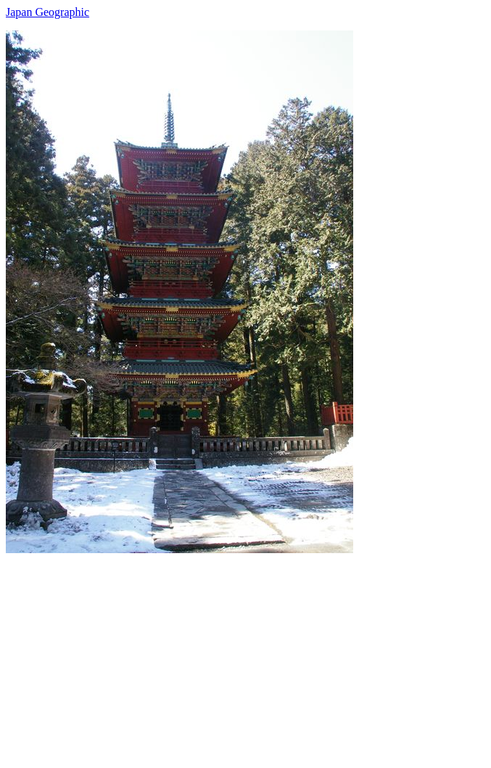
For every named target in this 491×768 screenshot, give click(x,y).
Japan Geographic (47, 12)
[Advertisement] (245, 654)
